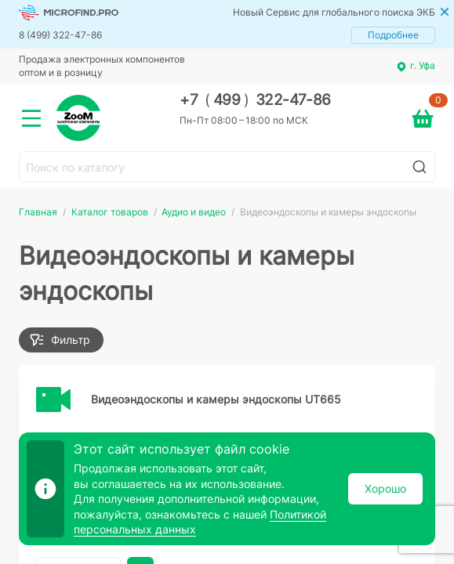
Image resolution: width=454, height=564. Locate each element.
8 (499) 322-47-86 (60, 35)
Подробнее (393, 35)
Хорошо (385, 488)
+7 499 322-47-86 (255, 100)
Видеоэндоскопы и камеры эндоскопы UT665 (216, 399)
